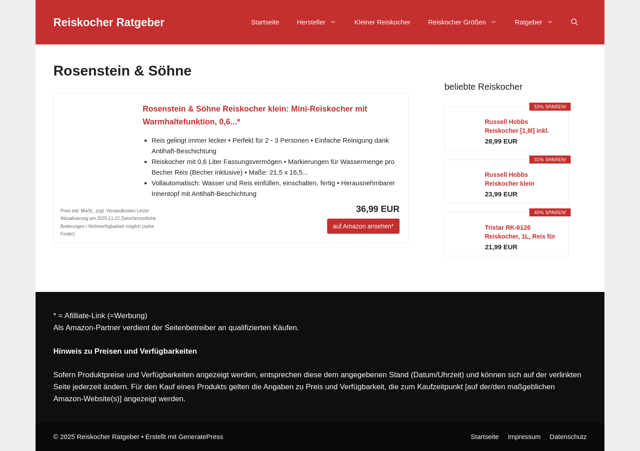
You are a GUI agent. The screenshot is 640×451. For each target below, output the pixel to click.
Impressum (524, 436)
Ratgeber (538, 22)
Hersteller (321, 22)
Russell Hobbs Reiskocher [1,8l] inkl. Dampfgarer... (517, 126)
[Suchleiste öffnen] (574, 22)
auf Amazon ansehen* (363, 226)
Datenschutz (568, 436)
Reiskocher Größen (467, 22)
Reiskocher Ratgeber (108, 22)
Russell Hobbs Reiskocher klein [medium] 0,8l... (509, 179)
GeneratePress (200, 436)
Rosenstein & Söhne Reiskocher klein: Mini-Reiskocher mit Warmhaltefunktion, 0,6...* (255, 115)
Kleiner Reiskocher (382, 22)
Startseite (265, 22)
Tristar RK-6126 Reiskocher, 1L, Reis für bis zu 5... (520, 232)
